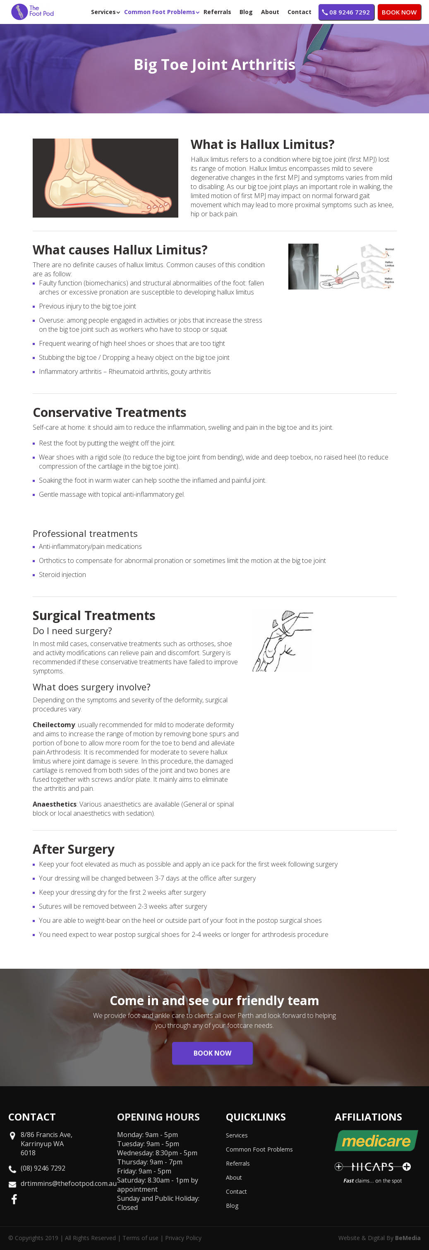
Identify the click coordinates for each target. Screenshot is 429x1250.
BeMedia (408, 1238)
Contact (300, 12)
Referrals (217, 12)
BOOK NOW (399, 12)
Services (103, 12)
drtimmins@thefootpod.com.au (69, 1183)
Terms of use (140, 1238)
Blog (246, 12)
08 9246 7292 (349, 12)
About (270, 12)
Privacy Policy (183, 1238)
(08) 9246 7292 (43, 1168)
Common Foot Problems (159, 12)
